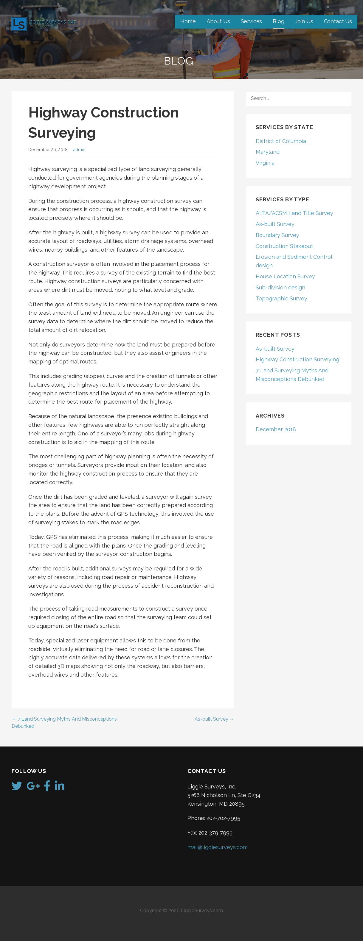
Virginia (265, 163)
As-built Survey (275, 224)
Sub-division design (280, 287)
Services (251, 21)
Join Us (304, 21)
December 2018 (276, 429)
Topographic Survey (281, 298)
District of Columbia (281, 141)
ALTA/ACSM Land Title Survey (294, 213)
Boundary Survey (277, 235)
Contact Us (338, 21)
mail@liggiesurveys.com (217, 847)
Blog (278, 21)
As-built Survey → (214, 719)
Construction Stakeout (284, 246)
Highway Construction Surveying (297, 359)
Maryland (268, 152)
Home (188, 21)
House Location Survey (285, 276)
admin (79, 149)
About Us (218, 21)
